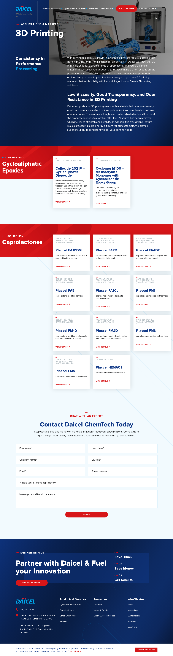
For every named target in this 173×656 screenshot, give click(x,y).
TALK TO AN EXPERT (126, 8)
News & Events (101, 610)
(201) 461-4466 (27, 610)
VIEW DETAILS (63, 202)
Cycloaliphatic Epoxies (70, 605)
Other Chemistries (68, 616)
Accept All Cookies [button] (146, 650)
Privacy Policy (74, 651)
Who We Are (107, 8)
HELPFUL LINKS (147, 8)
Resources (93, 8)
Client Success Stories (104, 616)
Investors (132, 621)
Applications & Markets (75, 8)
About (130, 605)
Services (64, 621)
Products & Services (51, 8)
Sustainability (134, 616)
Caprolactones (67, 610)
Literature (98, 605)
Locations (132, 627)
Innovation (133, 610)
